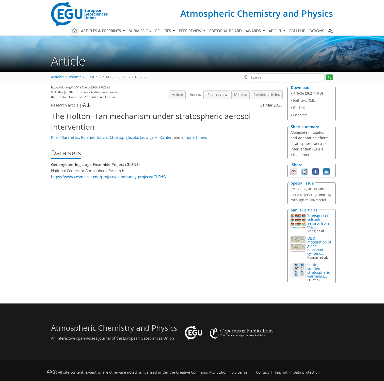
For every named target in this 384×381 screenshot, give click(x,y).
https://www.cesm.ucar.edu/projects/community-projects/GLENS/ (109, 176)
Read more (302, 154)
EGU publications (306, 30)
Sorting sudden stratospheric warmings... (318, 270)
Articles (57, 77)
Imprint (281, 372)
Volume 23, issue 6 (85, 77)
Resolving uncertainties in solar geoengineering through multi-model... (311, 194)
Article (177, 94)
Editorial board (225, 30)
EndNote (300, 115)
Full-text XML (304, 100)
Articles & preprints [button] (101, 30)
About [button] (275, 30)
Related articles (266, 94)
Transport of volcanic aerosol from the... (318, 221)
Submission (140, 30)
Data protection (306, 372)
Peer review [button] (191, 30)
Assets (195, 94)
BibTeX (299, 107)
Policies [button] (163, 30)
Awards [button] (254, 30)
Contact (262, 372)
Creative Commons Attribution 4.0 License (211, 372)
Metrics (240, 94)
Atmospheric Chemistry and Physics (256, 13)
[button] (246, 77)
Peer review (217, 94)
